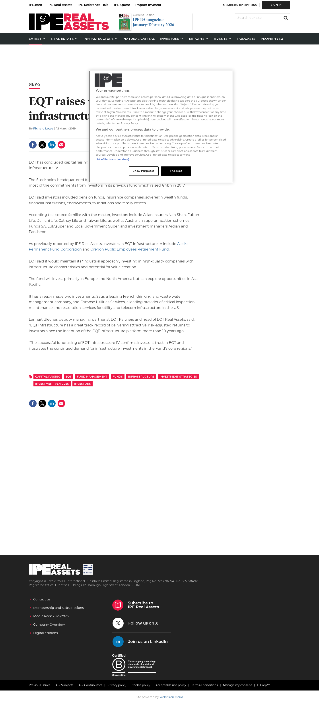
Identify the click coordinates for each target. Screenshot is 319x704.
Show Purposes (143, 170)
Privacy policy (116, 685)
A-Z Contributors (90, 685)
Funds (118, 376)
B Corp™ (263, 685)
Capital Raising (47, 376)
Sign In (276, 4)
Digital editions (45, 633)
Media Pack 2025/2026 (51, 616)
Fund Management (92, 376)
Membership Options (240, 5)
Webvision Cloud (171, 697)
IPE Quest (122, 5)
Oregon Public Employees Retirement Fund (129, 249)
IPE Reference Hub (93, 5)
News (34, 84)
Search (285, 17)
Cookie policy (141, 685)
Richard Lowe (43, 128)
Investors (82, 383)
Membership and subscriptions (58, 608)
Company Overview (49, 625)
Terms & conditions (204, 685)
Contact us (42, 599)
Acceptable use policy (171, 685)
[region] (161, 126)
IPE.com (35, 5)
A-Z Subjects (64, 685)
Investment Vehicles (52, 383)
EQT (69, 376)
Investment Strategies (178, 376)
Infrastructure (141, 376)
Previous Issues (39, 685)
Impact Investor (148, 5)
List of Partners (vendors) (112, 159)
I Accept (176, 170)
